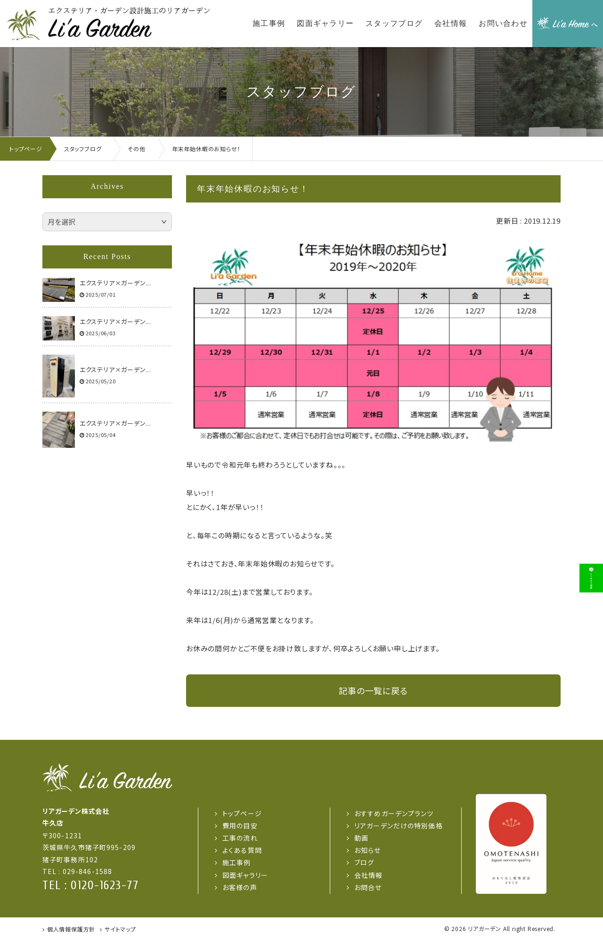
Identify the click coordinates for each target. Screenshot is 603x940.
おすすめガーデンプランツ (393, 813)
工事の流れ (240, 838)
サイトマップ (120, 929)
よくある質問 (242, 850)
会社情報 (368, 875)
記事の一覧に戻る (373, 690)
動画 (361, 838)
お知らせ (367, 850)
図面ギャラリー (245, 875)
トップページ (242, 813)
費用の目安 (240, 825)
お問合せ (368, 887)
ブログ (364, 862)
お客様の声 (239, 887)
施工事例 (236, 862)
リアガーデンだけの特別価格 (398, 825)
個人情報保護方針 (71, 929)
